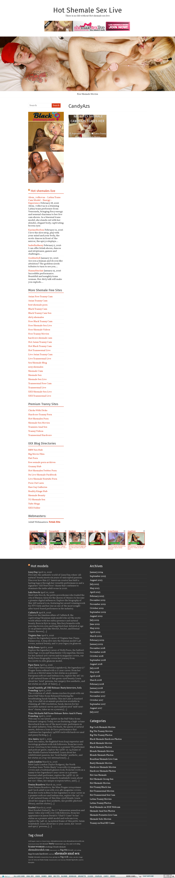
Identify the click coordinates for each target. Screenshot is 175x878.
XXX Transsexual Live (39, 396)
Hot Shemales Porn (38, 418)
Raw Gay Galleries (37, 487)
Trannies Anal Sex (37, 427)
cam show (76, 857)
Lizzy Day (33, 572)
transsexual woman (33, 844)
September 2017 (98, 704)
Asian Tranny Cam (37, 300)
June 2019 (95, 624)
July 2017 (94, 712)
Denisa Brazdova (36, 784)
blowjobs (31, 863)
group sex (56, 857)
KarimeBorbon (36, 230)
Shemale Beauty (36, 495)
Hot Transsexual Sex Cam (102, 795)
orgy (64, 844)
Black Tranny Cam (37, 309)
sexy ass (36, 860)
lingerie (33, 841)
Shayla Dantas (46, 841)
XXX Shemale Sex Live (40, 391)
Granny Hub (34, 466)
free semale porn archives (41, 462)
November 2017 (97, 696)
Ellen (67, 844)
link (172, 841)
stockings (49, 847)
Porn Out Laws (36, 483)
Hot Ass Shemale (98, 775)
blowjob (70, 850)
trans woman (36, 847)
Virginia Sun (34, 635)
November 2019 (98, 604)
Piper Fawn (33, 665)
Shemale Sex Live (37, 379)
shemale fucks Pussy (47, 857)
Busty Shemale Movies (101, 763)
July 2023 (94, 584)
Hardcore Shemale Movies (103, 767)
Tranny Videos (35, 431)
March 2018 (96, 680)
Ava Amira (33, 739)
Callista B (33, 612)
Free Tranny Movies (38, 334)
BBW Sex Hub (35, 450)
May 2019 (94, 628)
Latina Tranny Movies (101, 799)
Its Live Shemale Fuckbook (42, 474)
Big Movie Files (36, 454)
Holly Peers (33, 647)
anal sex (74, 853)
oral (29, 841)
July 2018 (94, 668)
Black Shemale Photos (101, 747)
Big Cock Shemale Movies (102, 727)
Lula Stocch (34, 592)
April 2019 (95, 632)
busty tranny (44, 860)
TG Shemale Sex (36, 499)
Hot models (39, 566)
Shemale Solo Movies (91, 137)
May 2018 (94, 672)
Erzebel (32, 807)
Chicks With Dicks (37, 410)
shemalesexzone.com (58, 841)
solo (58, 850)
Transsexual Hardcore (40, 435)
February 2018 (97, 684)
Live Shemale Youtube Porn (42, 479)
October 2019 (97, 608)
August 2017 (96, 708)
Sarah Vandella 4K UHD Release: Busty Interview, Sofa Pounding (55, 689)
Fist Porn (33, 458)
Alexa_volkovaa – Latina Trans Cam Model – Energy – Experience (44, 200)
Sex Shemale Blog (37, 363)
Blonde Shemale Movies (102, 751)
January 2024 (96, 572)
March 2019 (96, 636)
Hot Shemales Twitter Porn (42, 470)
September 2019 (98, 612)
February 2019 (97, 640)
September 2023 (98, 576)
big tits (63, 850)
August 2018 (96, 664)
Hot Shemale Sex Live (87, 10)
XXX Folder (34, 508)
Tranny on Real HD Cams (102, 823)
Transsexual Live (37, 387)
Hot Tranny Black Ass (100, 787)
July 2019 (94, 620)
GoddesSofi (34, 258)
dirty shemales (36, 317)
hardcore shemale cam (40, 338)
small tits (81, 860)
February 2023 (97, 596)
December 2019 (97, 600)
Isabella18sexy (35, 245)
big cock (64, 857)
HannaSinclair (36, 270)
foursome (63, 860)
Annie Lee (39, 841)
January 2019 (96, 644)
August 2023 (96, 580)
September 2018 (98, 660)
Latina (71, 857)
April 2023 (95, 592)
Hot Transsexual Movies (102, 791)
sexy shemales (35, 367)
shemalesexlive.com (54, 860)
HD (32, 860)
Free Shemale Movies (87, 94)
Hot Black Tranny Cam (40, 346)
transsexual (59, 844)
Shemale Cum (35, 371)
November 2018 (98, 652)
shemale (61, 853)
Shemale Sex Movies (39, 423)
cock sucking (77, 850)
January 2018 (96, 688)
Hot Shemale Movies (100, 783)
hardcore (43, 853)
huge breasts (33, 854)
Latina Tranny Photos (100, 803)
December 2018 (97, 648)
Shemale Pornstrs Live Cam (103, 815)
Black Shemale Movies (101, 743)
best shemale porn (38, 305)
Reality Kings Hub (37, 491)
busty (51, 843)
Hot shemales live (43, 191)
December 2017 (97, 692)
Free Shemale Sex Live (40, 325)
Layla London (35, 761)
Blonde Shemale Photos (101, 755)
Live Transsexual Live (39, 358)
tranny (31, 857)
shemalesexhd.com (38, 850)
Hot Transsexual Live (39, 350)
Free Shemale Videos (39, 329)
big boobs (74, 860)
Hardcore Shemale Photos (103, 771)
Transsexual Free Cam (40, 383)
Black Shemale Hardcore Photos (106, 739)
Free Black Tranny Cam (40, 321)
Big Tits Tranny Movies (101, 731)
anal (70, 844)
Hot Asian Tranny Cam (40, 342)
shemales (37, 857)
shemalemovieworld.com (75, 841)
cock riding (76, 844)
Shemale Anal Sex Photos (102, 811)
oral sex (51, 854)
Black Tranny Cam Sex (39, 313)
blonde (68, 860)
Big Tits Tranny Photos (101, 735)
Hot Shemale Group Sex (101, 779)
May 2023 (94, 588)
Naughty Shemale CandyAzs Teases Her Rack (87, 121)
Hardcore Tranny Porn (40, 414)
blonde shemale (59, 847)
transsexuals (53, 850)
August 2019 (96, 616)
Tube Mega (34, 503)
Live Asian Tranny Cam (40, 354)
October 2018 (96, 656)
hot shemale (44, 844)
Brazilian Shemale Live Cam (103, 759)
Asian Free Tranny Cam (40, 296)
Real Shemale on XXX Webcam (105, 807)
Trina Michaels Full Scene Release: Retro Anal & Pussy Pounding (55, 715)
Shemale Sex (34, 375)
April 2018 (95, 676)
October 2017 (96, 700)
